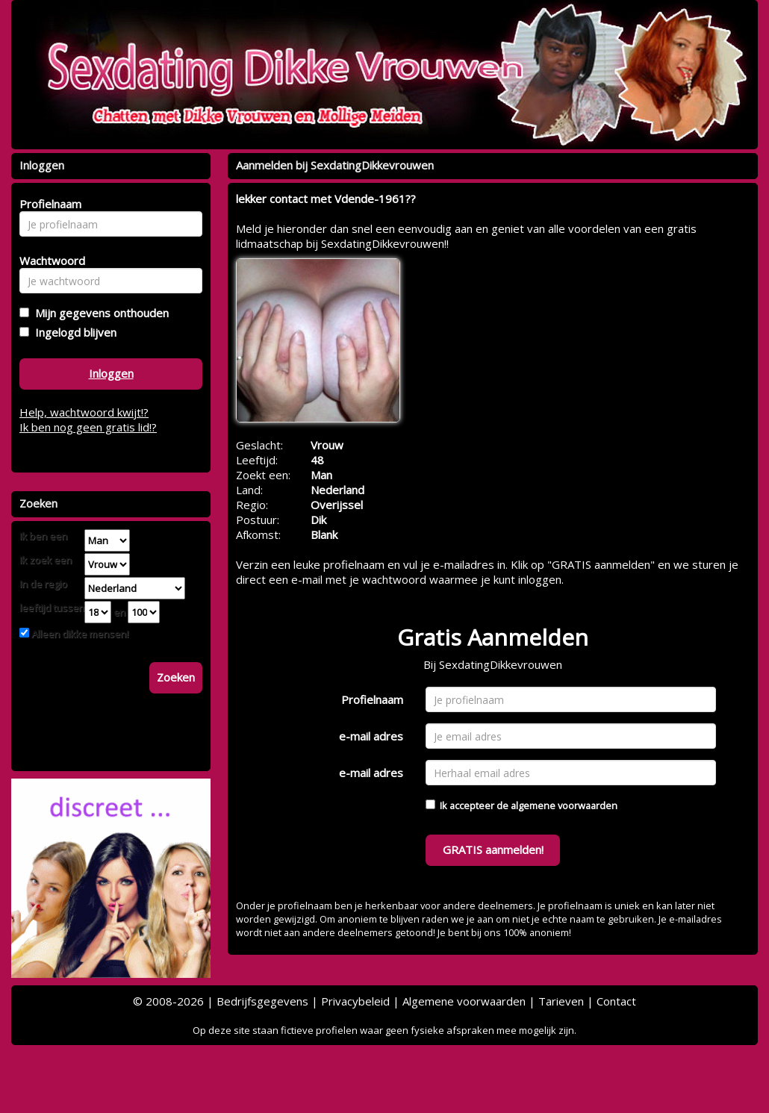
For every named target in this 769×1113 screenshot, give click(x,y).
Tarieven (561, 1001)
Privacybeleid (355, 1001)
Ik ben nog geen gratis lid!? (88, 427)
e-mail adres (371, 736)
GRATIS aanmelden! (493, 849)
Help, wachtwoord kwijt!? (84, 412)
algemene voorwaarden (564, 805)
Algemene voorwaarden (464, 1001)
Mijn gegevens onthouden (99, 312)
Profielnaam (372, 699)
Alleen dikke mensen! (78, 633)
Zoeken (176, 677)
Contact (616, 1001)
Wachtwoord (48, 260)
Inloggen (111, 373)
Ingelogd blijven (72, 332)
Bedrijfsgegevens (262, 1001)
